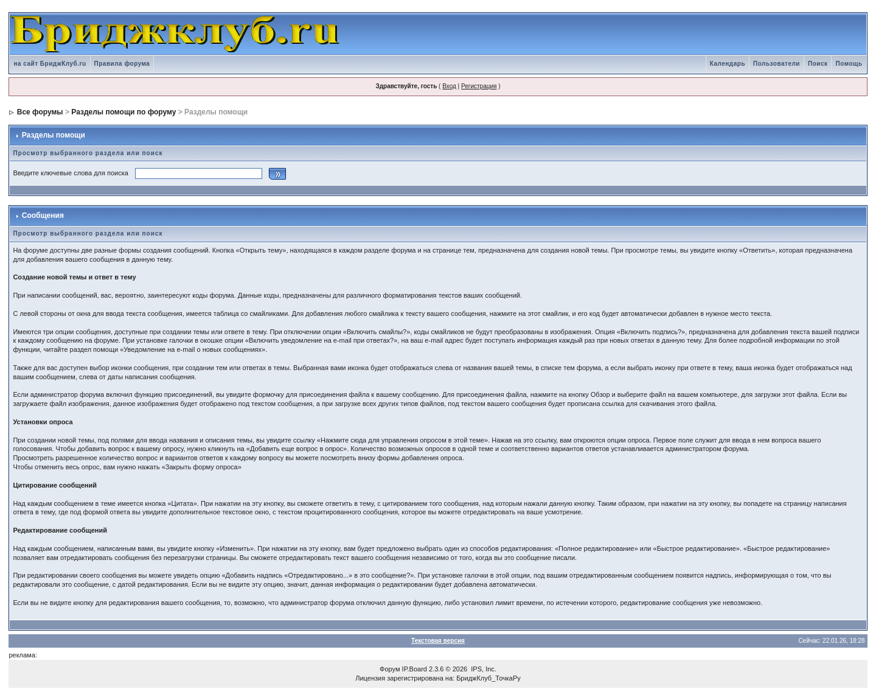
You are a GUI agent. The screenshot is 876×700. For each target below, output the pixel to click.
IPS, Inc (483, 669)
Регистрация (478, 86)
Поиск (818, 63)
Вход (449, 86)
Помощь (848, 63)
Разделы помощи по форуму (123, 112)
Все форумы (40, 112)
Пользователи (776, 63)
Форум (390, 669)
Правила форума (122, 63)
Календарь (727, 63)
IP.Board (414, 669)
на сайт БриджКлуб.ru (49, 63)
